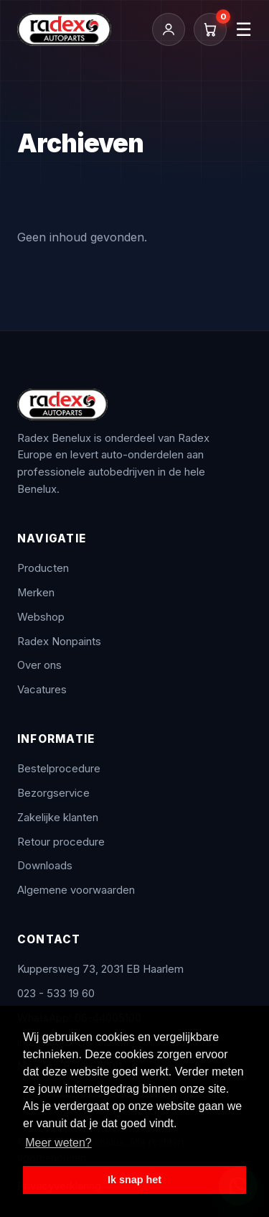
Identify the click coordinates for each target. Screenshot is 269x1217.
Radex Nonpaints (59, 641)
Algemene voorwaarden (76, 890)
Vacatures (42, 689)
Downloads (44, 865)
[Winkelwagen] (210, 29)
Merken (36, 592)
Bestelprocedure (58, 768)
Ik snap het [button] (134, 1179)
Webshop (41, 617)
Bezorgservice (53, 793)
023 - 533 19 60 (56, 993)
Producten (43, 568)
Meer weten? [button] (58, 1143)
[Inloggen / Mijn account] (168, 29)
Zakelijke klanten (57, 817)
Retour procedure (61, 842)
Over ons (39, 665)
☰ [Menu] (243, 29)
